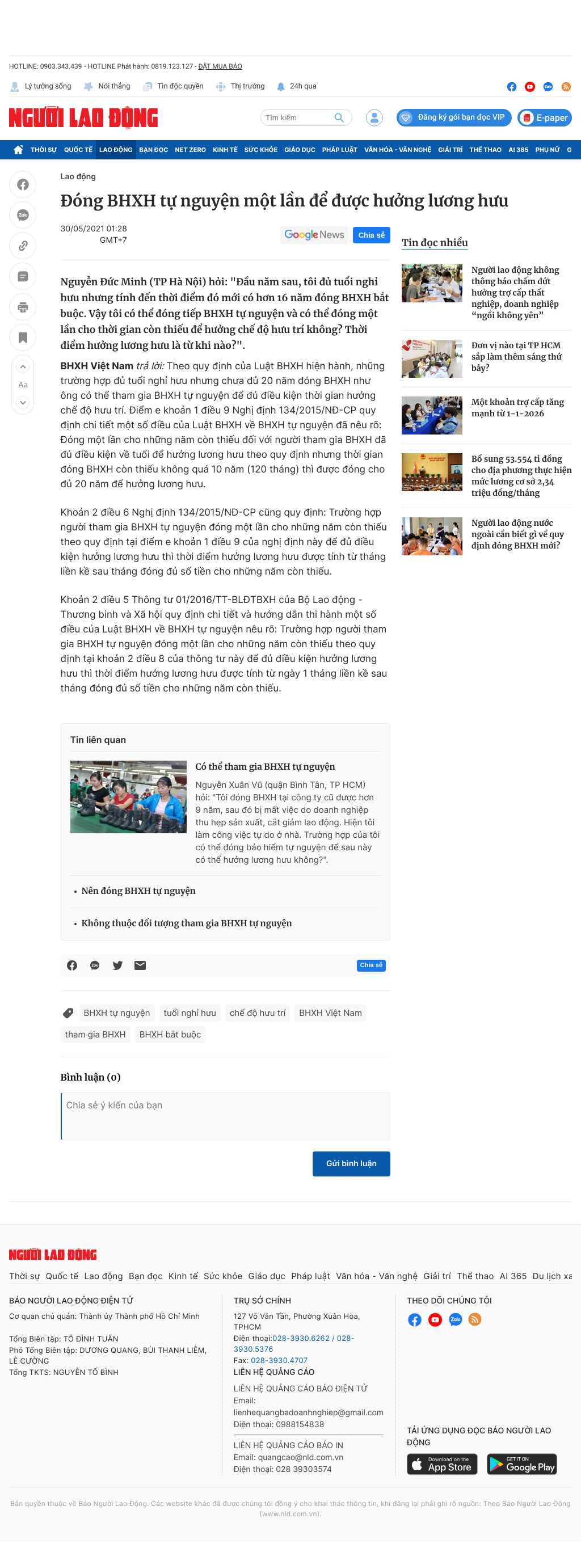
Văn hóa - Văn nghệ (397, 150)
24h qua (296, 86)
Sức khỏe (261, 150)
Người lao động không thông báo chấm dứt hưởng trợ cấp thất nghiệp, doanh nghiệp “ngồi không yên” (515, 292)
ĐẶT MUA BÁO (220, 66)
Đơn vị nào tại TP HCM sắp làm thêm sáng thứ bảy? (516, 356)
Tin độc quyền (173, 86)
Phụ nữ (548, 150)
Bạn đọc (154, 150)
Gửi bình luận (351, 1163)
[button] (23, 366)
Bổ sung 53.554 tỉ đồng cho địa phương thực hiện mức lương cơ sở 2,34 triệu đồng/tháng (521, 476)
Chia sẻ (372, 235)
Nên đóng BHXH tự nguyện (139, 891)
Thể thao (485, 150)
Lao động (116, 150)
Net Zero (191, 150)
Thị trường (240, 86)
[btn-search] (339, 117)
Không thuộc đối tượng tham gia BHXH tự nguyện (187, 923)
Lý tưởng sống (40, 86)
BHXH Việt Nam (330, 1012)
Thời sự (44, 150)
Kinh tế (225, 150)
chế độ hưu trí (257, 1012)
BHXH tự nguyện (117, 1012)
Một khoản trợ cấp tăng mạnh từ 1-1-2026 (517, 408)
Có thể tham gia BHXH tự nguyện (265, 767)
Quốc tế (78, 150)
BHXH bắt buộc (170, 1034)
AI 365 (518, 150)
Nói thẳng (106, 86)
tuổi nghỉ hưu (190, 1012)
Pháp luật (339, 150)
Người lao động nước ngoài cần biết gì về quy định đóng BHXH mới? (517, 534)
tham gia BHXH (95, 1034)
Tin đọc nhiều (435, 243)
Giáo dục (299, 150)
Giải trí (450, 150)
